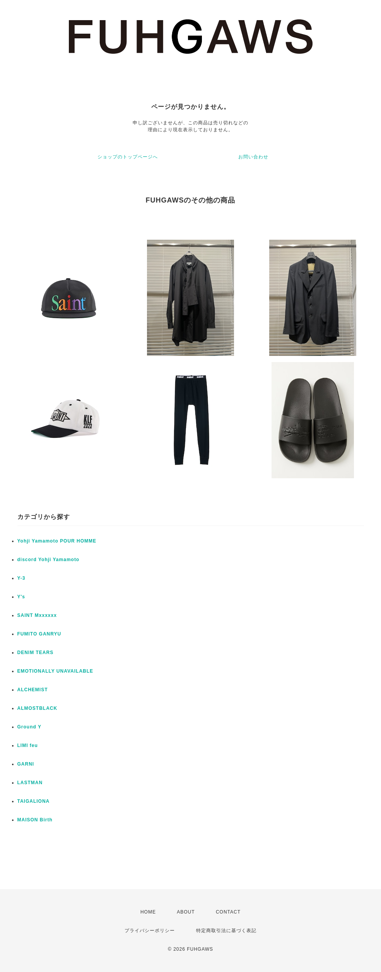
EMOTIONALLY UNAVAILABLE (55, 671)
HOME (148, 912)
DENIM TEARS (35, 652)
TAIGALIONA (33, 801)
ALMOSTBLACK (37, 708)
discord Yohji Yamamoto (48, 559)
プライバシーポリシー (150, 930)
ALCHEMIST (32, 689)
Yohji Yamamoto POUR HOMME (57, 541)
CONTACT (228, 912)
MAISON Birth (35, 820)
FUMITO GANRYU (39, 634)
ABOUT (186, 912)
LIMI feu (27, 745)
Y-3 (21, 578)
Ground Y (29, 727)
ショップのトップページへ (127, 157)
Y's (21, 596)
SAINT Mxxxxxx (37, 615)
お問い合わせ (253, 157)
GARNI (25, 764)
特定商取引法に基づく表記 (226, 930)
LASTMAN (30, 782)
